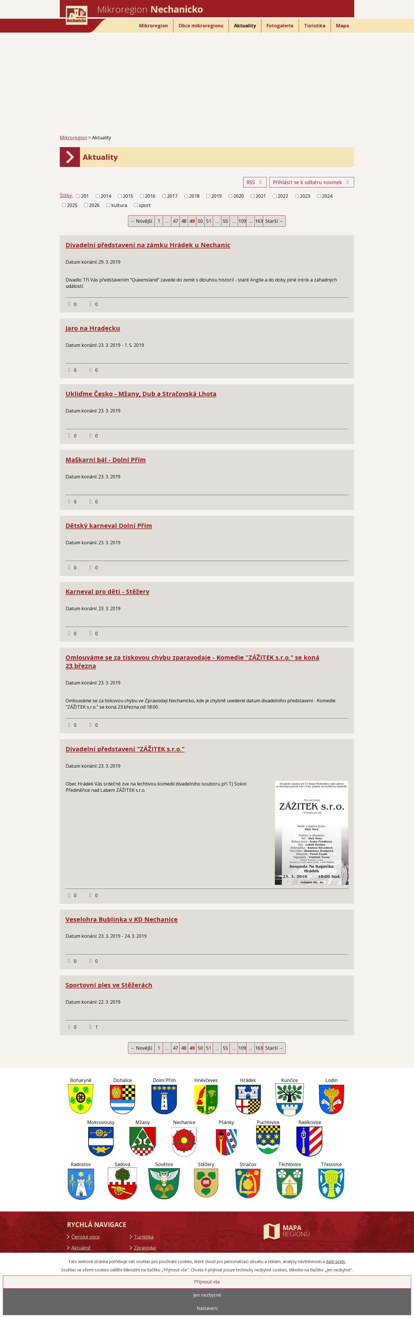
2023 (305, 196)
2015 (128, 196)
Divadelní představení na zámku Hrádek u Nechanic (148, 245)
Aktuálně (81, 1248)
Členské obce (85, 1237)
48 (183, 221)
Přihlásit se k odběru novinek (312, 182)
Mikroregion (153, 25)
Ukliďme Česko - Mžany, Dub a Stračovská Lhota (141, 393)
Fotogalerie (280, 25)
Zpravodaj (145, 1248)
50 (200, 221)
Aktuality (245, 25)
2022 (283, 196)
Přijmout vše (207, 1282)
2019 (216, 196)
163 (259, 221)
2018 (194, 196)
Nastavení (207, 1308)
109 (242, 221)
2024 (327, 196)
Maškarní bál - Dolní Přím (106, 459)
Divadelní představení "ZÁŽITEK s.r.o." (125, 749)
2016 (150, 196)
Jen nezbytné (207, 1295)
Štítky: (66, 195)
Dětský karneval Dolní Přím (109, 525)
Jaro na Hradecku (93, 328)
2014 (106, 196)
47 (175, 221)
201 (85, 196)
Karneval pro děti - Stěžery (107, 591)
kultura (119, 205)
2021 (261, 196)
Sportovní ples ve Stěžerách (109, 985)
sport (145, 205)
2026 (94, 205)
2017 (172, 196)
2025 (72, 205)
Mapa (342, 25)
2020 (238, 196)
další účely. (336, 1261)
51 (208, 221)
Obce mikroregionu (201, 25)
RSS (255, 182)
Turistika (314, 25)
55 (225, 221)
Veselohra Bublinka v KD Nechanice (122, 919)
